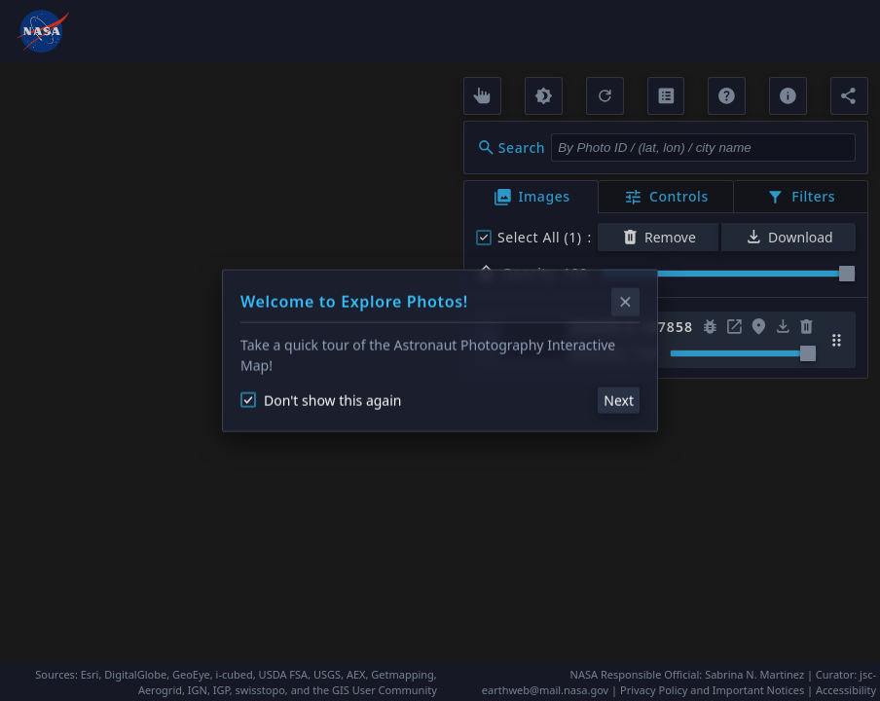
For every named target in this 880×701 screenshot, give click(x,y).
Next (619, 399)
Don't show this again (320, 399)
